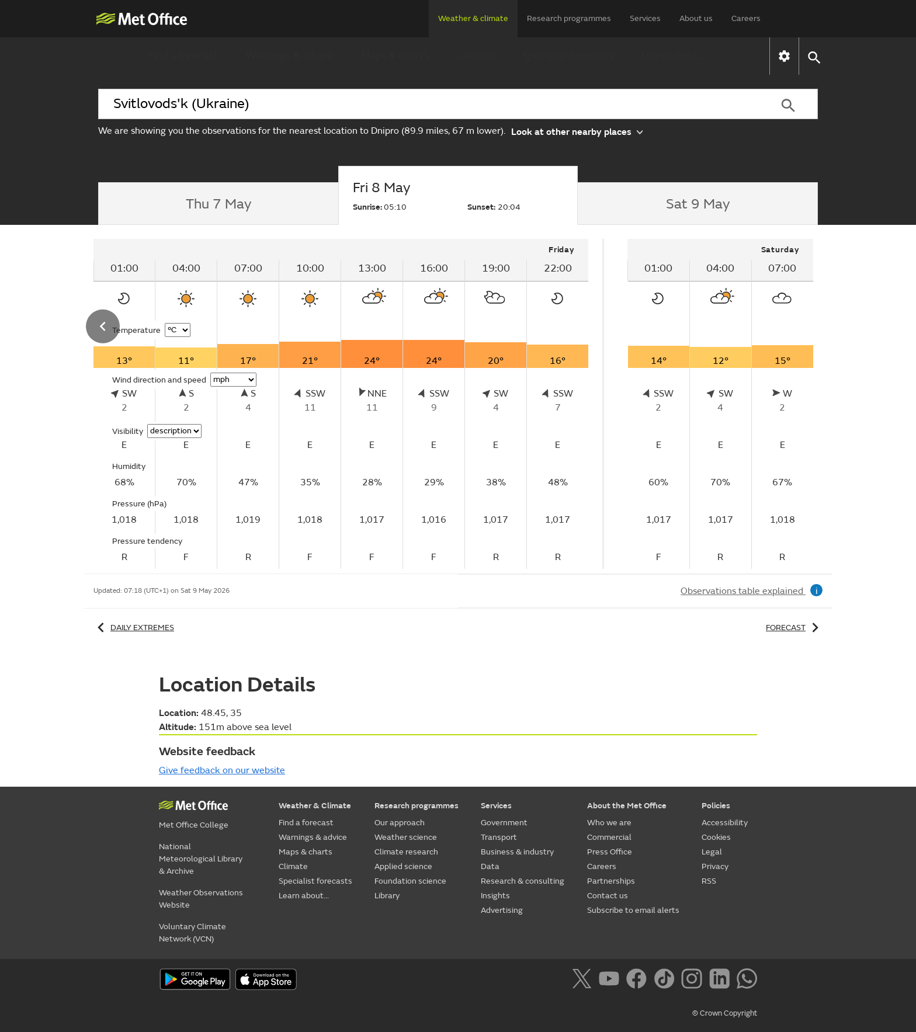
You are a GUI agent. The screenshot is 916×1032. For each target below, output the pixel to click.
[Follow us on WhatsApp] (747, 980)
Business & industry (517, 852)
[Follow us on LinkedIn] (721, 980)
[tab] (218, 204)
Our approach (399, 823)
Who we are (609, 823)
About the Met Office (627, 806)
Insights (495, 896)
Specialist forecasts (567, 55)
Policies (716, 806)
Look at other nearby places (577, 131)
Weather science (405, 837)
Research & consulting (522, 881)
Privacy (715, 866)
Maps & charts (395, 55)
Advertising (502, 910)
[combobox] (428, 104)
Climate (475, 55)
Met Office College (193, 825)
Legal (712, 852)
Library (387, 896)
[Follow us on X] (583, 980)
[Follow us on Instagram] (693, 980)
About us (696, 18)
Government (504, 823)
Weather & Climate (315, 806)
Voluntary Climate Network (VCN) (192, 933)
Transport (499, 837)
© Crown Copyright (724, 1013)
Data (490, 866)
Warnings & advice (289, 55)
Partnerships (611, 881)
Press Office (609, 852)
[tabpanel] (342, 404)
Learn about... (673, 55)
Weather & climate (473, 18)
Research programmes (569, 18)
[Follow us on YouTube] (611, 980)
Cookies (716, 837)
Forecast (794, 627)
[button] (813, 56)
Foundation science (410, 881)
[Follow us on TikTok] (666, 980)
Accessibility (725, 823)
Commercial (609, 837)
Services (645, 18)
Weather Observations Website (201, 899)
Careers (746, 18)
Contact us (607, 896)
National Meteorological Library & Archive (200, 859)
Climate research (406, 852)
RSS (709, 881)
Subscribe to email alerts (633, 910)
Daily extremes (133, 627)
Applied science (403, 866)
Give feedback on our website (222, 770)
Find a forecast (183, 55)
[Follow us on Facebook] (638, 980)
